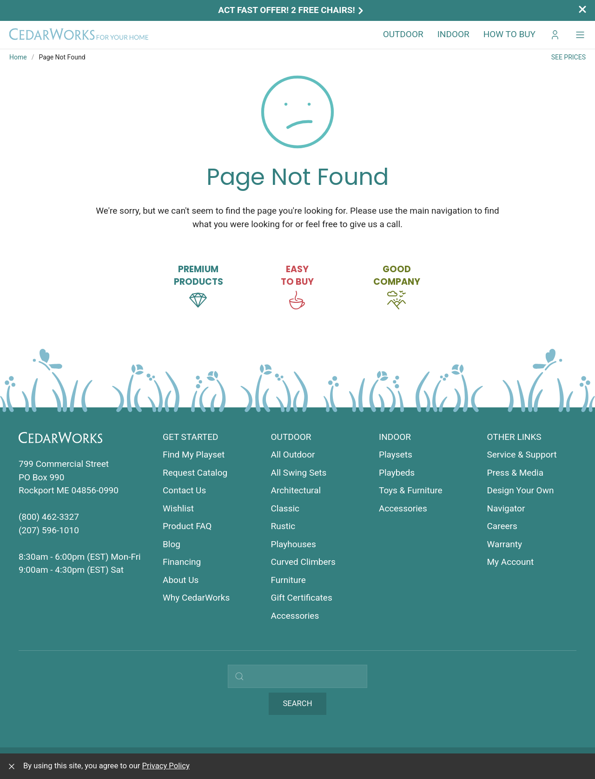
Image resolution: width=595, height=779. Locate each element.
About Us (180, 580)
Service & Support (522, 454)
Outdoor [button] (403, 34)
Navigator (506, 508)
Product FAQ (187, 526)
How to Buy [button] (509, 34)
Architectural (296, 490)
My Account (510, 561)
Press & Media (515, 472)
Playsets (395, 454)
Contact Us (184, 490)
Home (18, 57)
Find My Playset (194, 454)
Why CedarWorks (196, 597)
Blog (171, 544)
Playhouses (293, 544)
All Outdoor (293, 454)
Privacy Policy (166, 765)
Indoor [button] (453, 34)
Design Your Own (520, 490)
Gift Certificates (301, 597)
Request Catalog (195, 472)
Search (297, 703)
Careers (502, 526)
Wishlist (178, 508)
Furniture (288, 580)
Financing (182, 561)
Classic (285, 508)
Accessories (295, 615)
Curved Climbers (303, 561)
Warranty (504, 544)
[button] (580, 35)
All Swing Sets (299, 472)
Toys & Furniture (411, 490)
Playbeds (397, 472)
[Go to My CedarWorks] (555, 35)
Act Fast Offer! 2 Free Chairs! (291, 10)
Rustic (283, 526)
